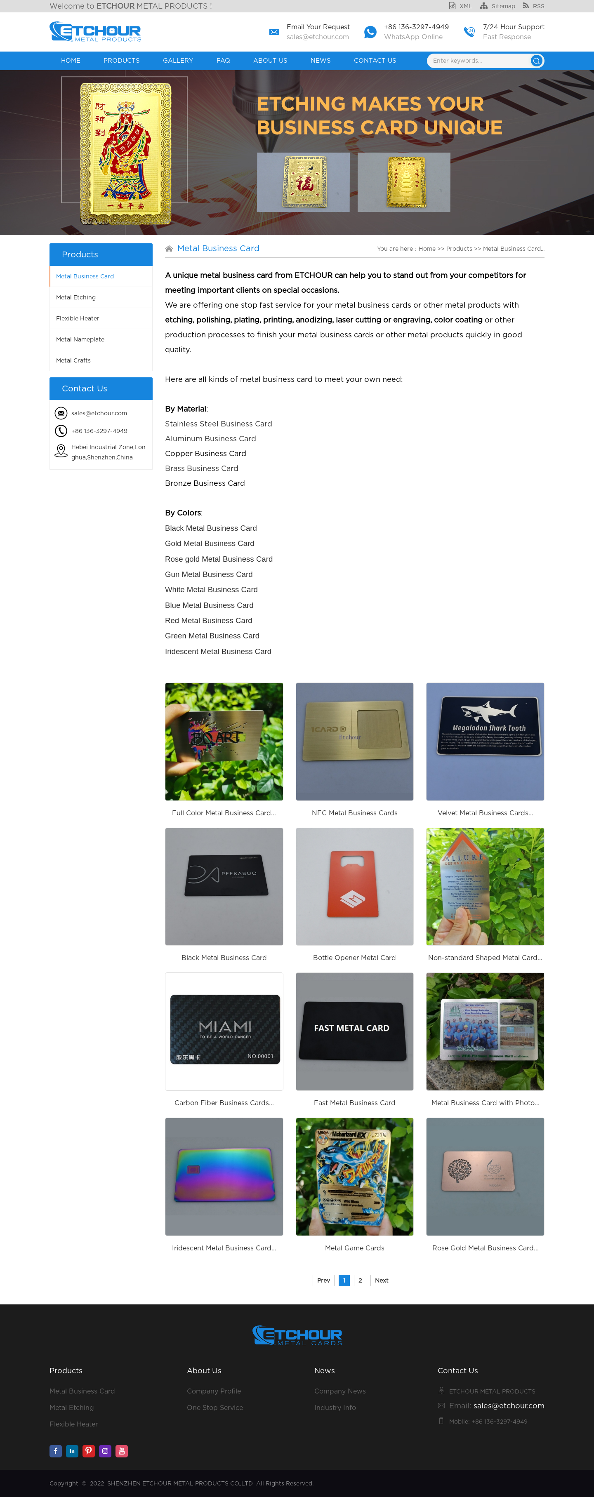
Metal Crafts (73, 360)
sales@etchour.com (318, 37)
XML (460, 6)
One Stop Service (215, 1408)
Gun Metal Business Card (209, 574)
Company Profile (214, 1391)
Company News (340, 1391)
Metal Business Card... (513, 248)
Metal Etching (76, 297)
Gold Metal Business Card (210, 543)
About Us (270, 60)
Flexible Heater (77, 318)
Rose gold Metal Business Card (219, 559)
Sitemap (497, 6)
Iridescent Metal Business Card (218, 651)
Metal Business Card (85, 276)
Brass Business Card (201, 468)
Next (382, 1280)
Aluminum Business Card (210, 438)
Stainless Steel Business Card (218, 423)
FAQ (223, 60)
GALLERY (178, 60)
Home (70, 60)
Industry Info (335, 1408)
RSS (533, 6)
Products (122, 60)
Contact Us (375, 60)
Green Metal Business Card (212, 635)
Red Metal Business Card (208, 620)
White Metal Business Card (211, 589)
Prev (323, 1280)
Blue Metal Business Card (209, 605)
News (321, 60)
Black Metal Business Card (211, 528)
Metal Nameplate (80, 339)
